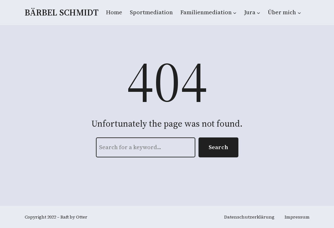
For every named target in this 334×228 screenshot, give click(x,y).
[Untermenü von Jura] (258, 12)
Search (218, 147)
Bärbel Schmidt (61, 12)
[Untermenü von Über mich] (299, 12)
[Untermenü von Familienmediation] (234, 12)
